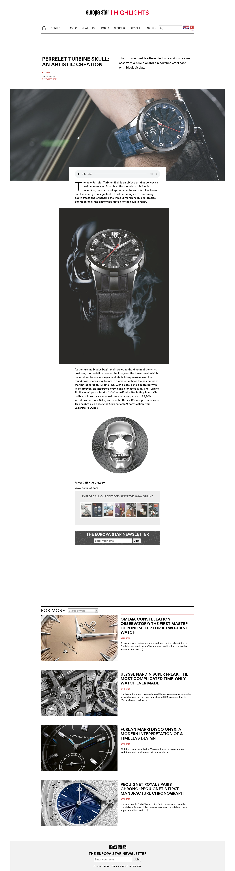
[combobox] (83, 610)
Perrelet (97, 182)
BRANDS (104, 28)
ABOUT (151, 28)
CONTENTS (58, 28)
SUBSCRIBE (136, 28)
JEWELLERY (88, 28)
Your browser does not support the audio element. (117, 174)
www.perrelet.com (86, 488)
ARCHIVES (119, 28)
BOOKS (73, 28)
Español (46, 72)
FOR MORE (53, 610)
